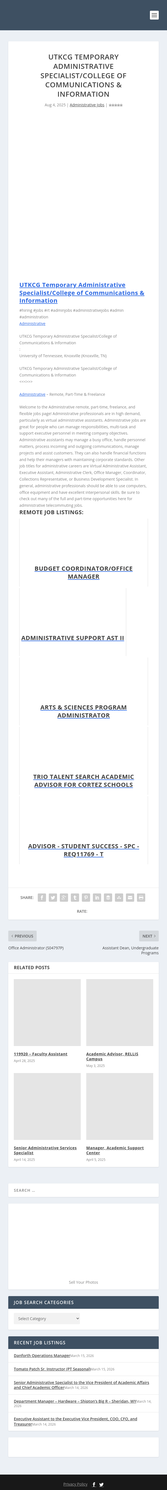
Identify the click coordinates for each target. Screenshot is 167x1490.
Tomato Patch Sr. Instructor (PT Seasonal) (52, 1369)
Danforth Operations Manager (42, 1355)
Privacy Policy (75, 1484)
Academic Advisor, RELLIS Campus (112, 1056)
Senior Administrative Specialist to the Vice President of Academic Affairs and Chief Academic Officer (81, 1385)
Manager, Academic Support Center (115, 1150)
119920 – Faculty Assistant (40, 1053)
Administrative (32, 323)
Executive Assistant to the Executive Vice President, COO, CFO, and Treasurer (75, 1421)
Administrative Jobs (87, 104)
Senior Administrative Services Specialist (45, 1150)
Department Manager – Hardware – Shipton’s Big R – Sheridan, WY (75, 1401)
